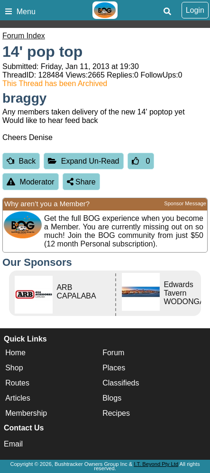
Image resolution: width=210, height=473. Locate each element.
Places (113, 368)
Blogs (111, 398)
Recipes (116, 413)
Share (81, 182)
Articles (17, 398)
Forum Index (23, 36)
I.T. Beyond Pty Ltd (156, 464)
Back (21, 161)
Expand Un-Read (83, 161)
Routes (17, 383)
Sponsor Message (185, 203)
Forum (113, 353)
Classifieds (120, 383)
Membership (26, 413)
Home (15, 353)
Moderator (31, 182)
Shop (14, 368)
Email (13, 444)
